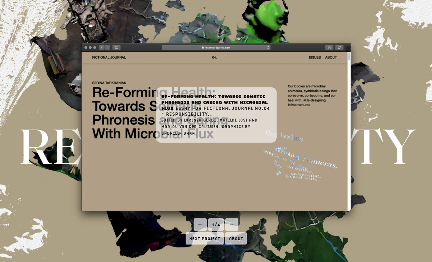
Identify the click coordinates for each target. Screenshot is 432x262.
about (236, 238)
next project (204, 238)
